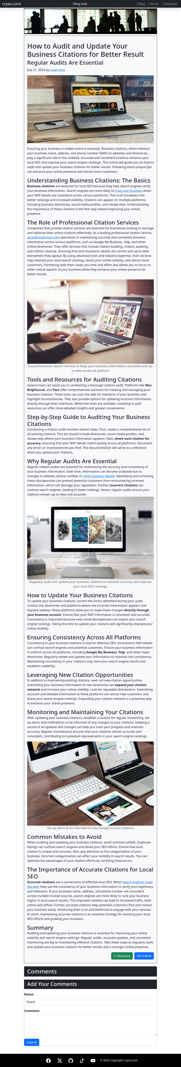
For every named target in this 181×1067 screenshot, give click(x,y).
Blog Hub (79, 4)
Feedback (169, 4)
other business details (99, 476)
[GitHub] (70, 1060)
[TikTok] (82, 1060)
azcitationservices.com (43, 237)
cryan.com (11, 3)
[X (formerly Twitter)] (59, 1060)
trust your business (129, 191)
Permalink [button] (144, 956)
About (153, 4)
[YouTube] (93, 1060)
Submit (32, 1042)
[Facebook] (48, 1060)
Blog (140, 4)
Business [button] (122, 956)
